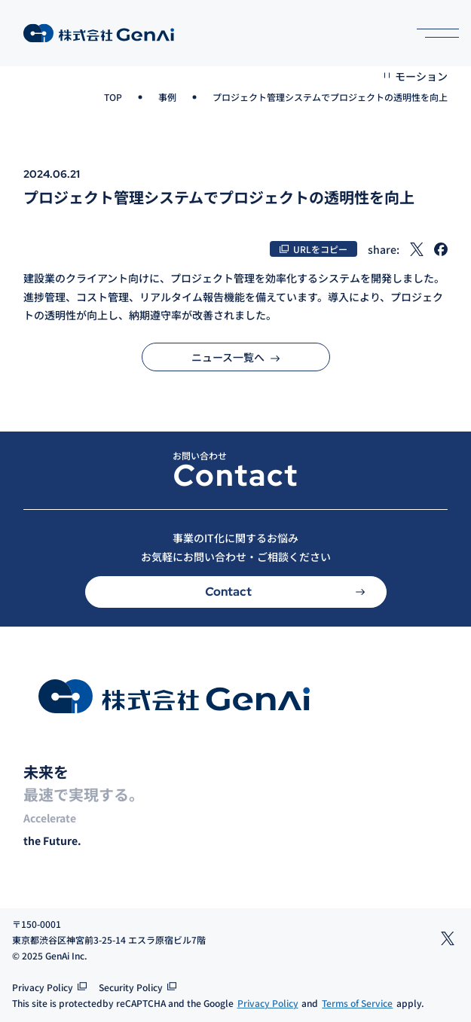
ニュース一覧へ (235, 357)
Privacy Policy (42, 987)
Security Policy (131, 987)
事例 (167, 96)
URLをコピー (320, 249)
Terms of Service (357, 1002)
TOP (113, 96)
